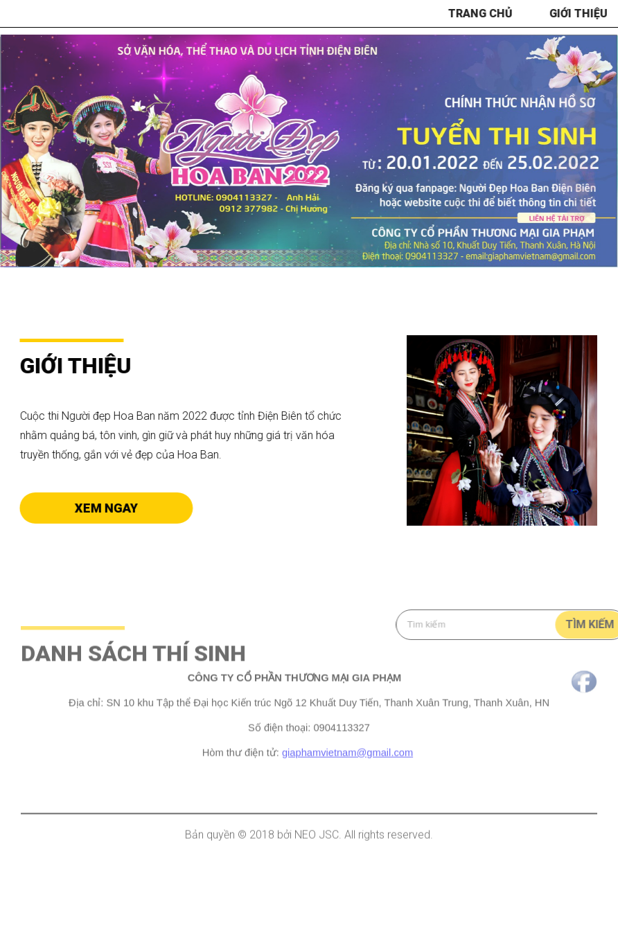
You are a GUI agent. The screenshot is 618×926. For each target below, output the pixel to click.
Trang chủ (484, 13)
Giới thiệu (582, 13)
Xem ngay (104, 508)
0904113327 (341, 716)
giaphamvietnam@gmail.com (347, 741)
